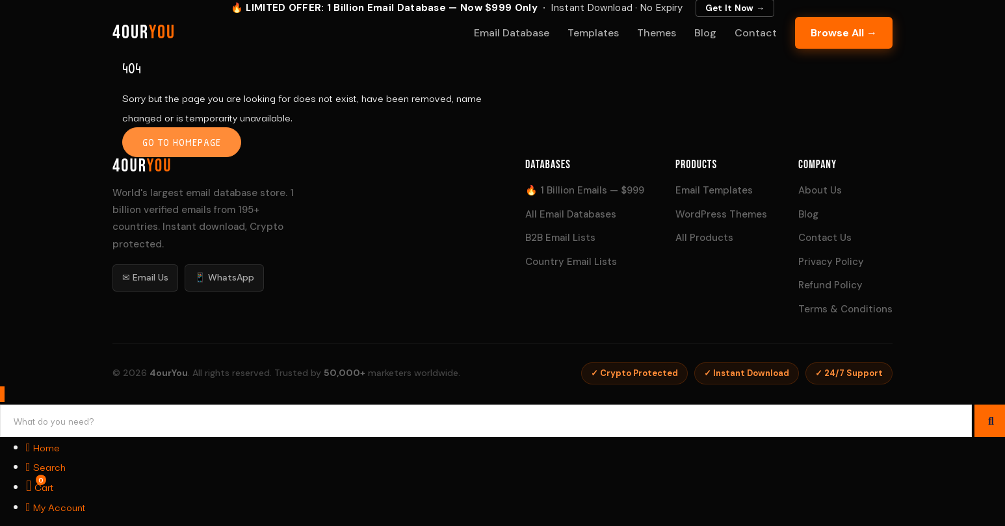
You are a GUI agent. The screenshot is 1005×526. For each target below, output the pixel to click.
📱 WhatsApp (224, 277)
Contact (756, 33)
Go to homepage (181, 142)
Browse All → (844, 33)
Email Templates (714, 190)
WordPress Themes (721, 214)
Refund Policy (830, 285)
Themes (656, 33)
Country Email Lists (571, 261)
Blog (705, 33)
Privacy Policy (831, 261)
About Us (820, 190)
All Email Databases (570, 214)
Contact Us (825, 237)
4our (144, 32)
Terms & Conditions (845, 309)
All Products (704, 237)
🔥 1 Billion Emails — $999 (584, 190)
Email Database (511, 33)
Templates (593, 33)
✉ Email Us (145, 277)
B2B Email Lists (560, 237)
